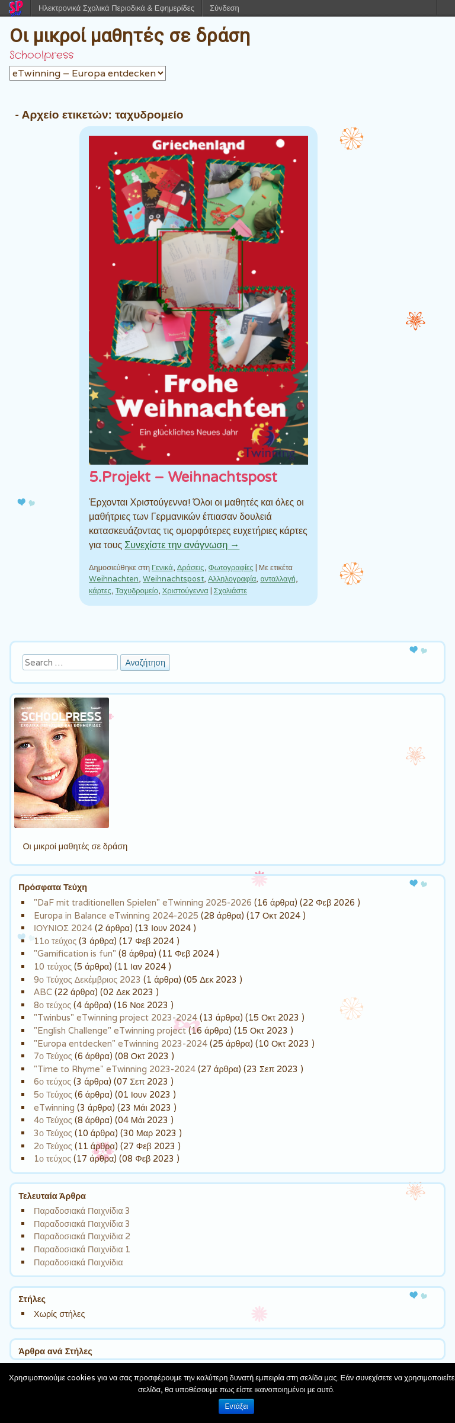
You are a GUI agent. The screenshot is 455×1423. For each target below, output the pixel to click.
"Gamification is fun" (75, 953)
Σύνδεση (224, 8)
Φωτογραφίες (231, 567)
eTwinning (54, 1107)
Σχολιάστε (230, 591)
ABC (43, 991)
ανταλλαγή (278, 579)
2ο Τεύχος (53, 1146)
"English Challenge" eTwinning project (110, 1030)
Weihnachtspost (173, 579)
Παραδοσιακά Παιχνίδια (78, 1262)
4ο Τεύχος (53, 1119)
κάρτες (100, 591)
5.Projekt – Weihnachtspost (183, 477)
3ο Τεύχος (53, 1133)
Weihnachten (114, 579)
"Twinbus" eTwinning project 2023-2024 (115, 1017)
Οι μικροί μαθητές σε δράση (129, 35)
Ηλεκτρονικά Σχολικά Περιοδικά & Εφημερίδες (116, 8)
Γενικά (162, 567)
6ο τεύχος (52, 1081)
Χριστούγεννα (185, 591)
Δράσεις (190, 567)
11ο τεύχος (55, 940)
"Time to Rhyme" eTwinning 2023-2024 (115, 1069)
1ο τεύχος (52, 1158)
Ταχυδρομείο (137, 591)
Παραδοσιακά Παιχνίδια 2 (82, 1236)
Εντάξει (236, 1406)
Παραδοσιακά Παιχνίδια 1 (82, 1249)
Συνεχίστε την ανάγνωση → (181, 545)
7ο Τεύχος (53, 1055)
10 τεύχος (53, 966)
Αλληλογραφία (232, 579)
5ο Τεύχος (53, 1094)
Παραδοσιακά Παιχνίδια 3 (82, 1210)
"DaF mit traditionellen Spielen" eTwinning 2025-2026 (143, 902)
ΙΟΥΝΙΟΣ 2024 (63, 927)
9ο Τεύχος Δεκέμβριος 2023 (87, 979)
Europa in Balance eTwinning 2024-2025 (116, 915)
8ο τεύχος (52, 1005)
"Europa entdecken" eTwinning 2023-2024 (120, 1043)
